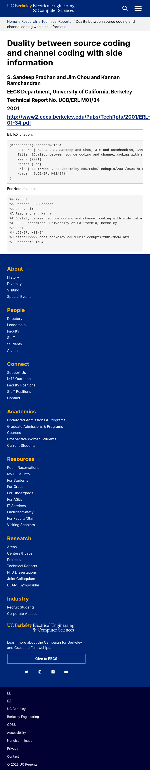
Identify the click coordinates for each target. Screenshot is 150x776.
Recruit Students (21, 607)
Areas (12, 547)
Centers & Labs (19, 553)
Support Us (16, 372)
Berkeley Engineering (23, 717)
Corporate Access (22, 613)
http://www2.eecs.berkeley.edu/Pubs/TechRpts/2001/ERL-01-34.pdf (78, 120)
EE (9, 693)
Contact (13, 398)
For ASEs (14, 499)
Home (12, 21)
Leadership (16, 325)
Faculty (13, 331)
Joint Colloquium (21, 578)
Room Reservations (23, 467)
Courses (14, 432)
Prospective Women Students (31, 439)
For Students (17, 480)
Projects (14, 559)
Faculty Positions (21, 385)
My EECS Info (18, 474)
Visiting (13, 290)
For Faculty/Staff (21, 518)
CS (9, 701)
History (13, 277)
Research (29, 21)
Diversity (14, 283)
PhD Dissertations (22, 572)
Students (14, 344)
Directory (15, 318)
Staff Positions (19, 391)
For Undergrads (20, 493)
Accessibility (16, 732)
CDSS (11, 725)
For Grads (15, 486)
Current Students (21, 445)
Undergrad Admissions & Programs (36, 420)
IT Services (16, 506)
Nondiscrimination (20, 740)
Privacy (12, 748)
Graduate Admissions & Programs (35, 426)
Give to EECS (46, 658)
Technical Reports (56, 21)
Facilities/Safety (20, 512)
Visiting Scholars (21, 525)
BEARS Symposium (23, 585)
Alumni (13, 350)
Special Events (19, 296)
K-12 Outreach (19, 379)
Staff (11, 337)
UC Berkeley (16, 709)
